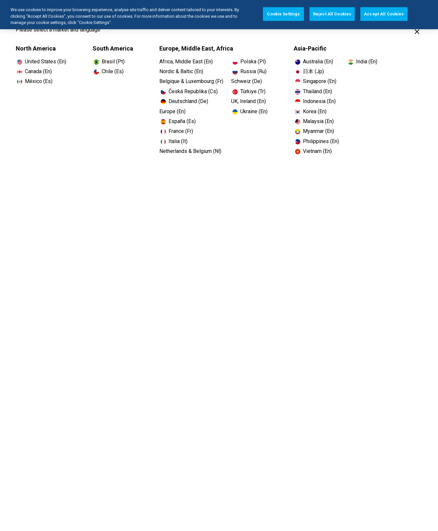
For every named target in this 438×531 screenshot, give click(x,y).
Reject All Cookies (332, 11)
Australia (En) (318, 61)
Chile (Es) (113, 71)
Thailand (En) (317, 91)
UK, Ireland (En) (248, 101)
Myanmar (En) (318, 131)
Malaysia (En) (318, 121)
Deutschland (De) (188, 101)
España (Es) (182, 121)
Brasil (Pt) (113, 61)
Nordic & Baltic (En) (181, 71)
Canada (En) (38, 71)
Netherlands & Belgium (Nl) (190, 151)
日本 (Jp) (313, 71)
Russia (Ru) (253, 71)
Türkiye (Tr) (253, 91)
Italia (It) (178, 141)
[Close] (417, 31)
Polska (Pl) (253, 61)
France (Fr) (181, 131)
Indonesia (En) (319, 101)
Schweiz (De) (246, 81)
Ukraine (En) (254, 111)
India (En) (366, 61)
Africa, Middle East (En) (186, 61)
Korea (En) (315, 111)
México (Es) (38, 81)
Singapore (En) (319, 81)
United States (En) (45, 61)
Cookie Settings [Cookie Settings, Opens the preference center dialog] (283, 11)
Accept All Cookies (384, 11)
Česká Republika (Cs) (193, 91)
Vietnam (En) (317, 151)
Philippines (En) (321, 141)
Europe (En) (172, 111)
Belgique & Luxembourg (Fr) (191, 81)
